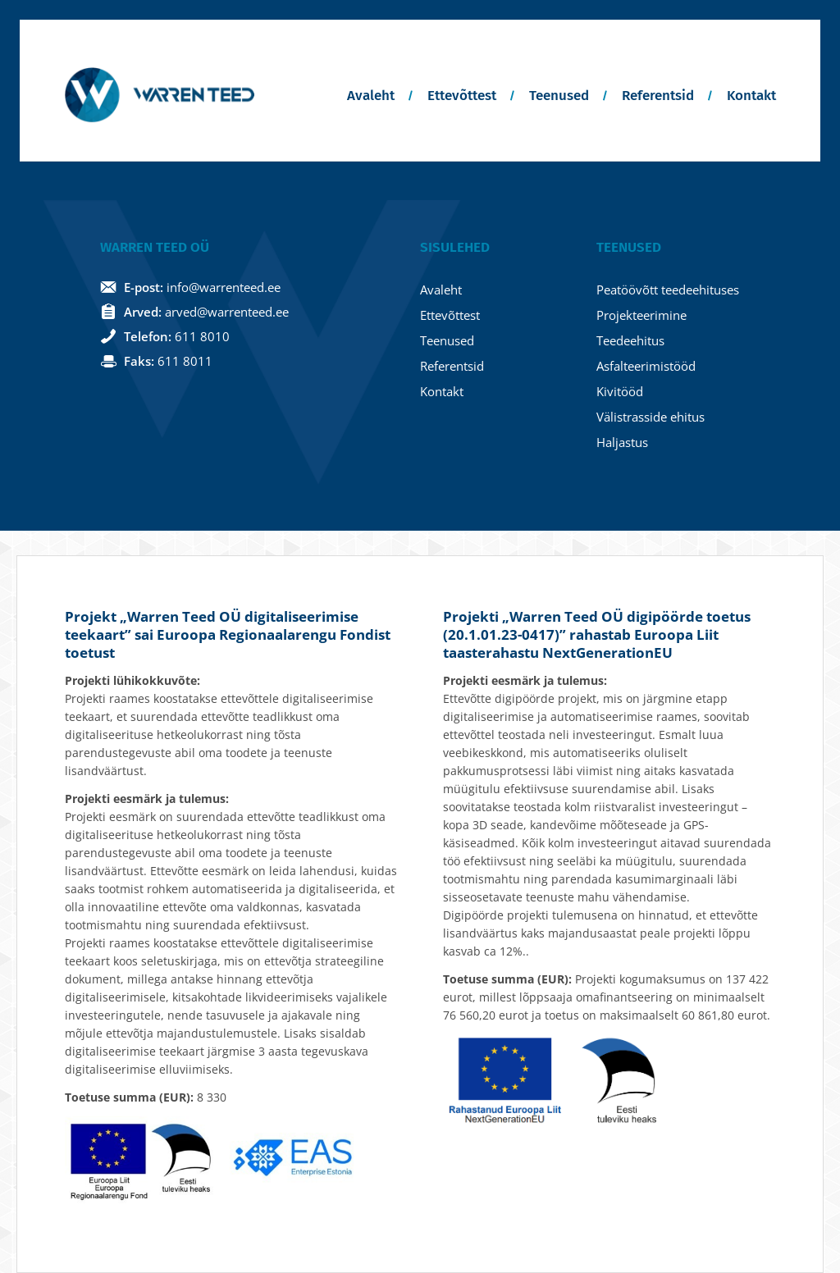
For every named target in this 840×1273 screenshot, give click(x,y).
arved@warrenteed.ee (227, 311)
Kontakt (751, 95)
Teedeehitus (630, 340)
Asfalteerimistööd (646, 366)
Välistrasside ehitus (650, 416)
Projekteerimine (641, 315)
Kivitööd (619, 391)
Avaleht (371, 95)
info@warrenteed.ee (224, 287)
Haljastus (622, 442)
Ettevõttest (461, 95)
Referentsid (658, 95)
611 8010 (202, 336)
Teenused (559, 95)
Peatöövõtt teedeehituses (667, 289)
